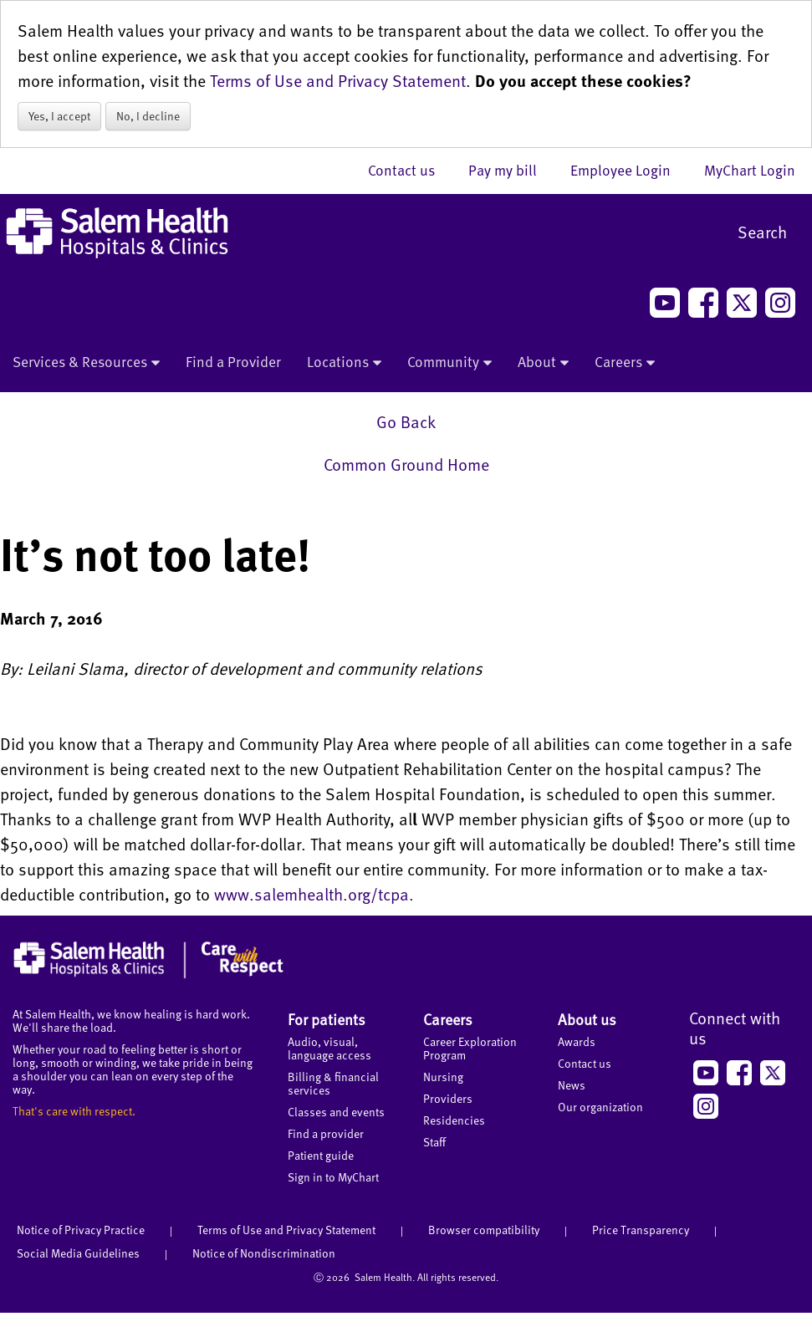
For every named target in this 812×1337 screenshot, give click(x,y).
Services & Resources (86, 362)
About (543, 362)
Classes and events (336, 1111)
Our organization (600, 1106)
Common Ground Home (406, 464)
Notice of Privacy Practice (81, 1229)
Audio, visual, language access (329, 1048)
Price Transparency (640, 1229)
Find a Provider (233, 361)
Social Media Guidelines (78, 1253)
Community (449, 362)
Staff (434, 1142)
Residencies (454, 1120)
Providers (447, 1098)
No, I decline (148, 116)
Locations (344, 362)
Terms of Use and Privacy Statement (338, 80)
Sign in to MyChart (333, 1177)
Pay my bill (511, 170)
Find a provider (326, 1133)
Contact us (410, 170)
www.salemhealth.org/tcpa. (314, 893)
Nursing (443, 1076)
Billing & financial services (333, 1083)
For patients (326, 1019)
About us (587, 1019)
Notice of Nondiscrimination (263, 1253)
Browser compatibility (483, 1229)
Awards (576, 1041)
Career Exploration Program (470, 1048)
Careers (625, 362)
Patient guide (321, 1155)
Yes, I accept (59, 116)
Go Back (406, 421)
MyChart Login (749, 170)
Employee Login (628, 170)
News (571, 1085)
